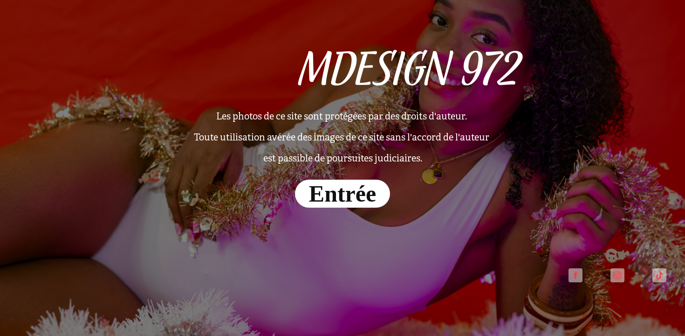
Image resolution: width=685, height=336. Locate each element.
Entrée (342, 194)
